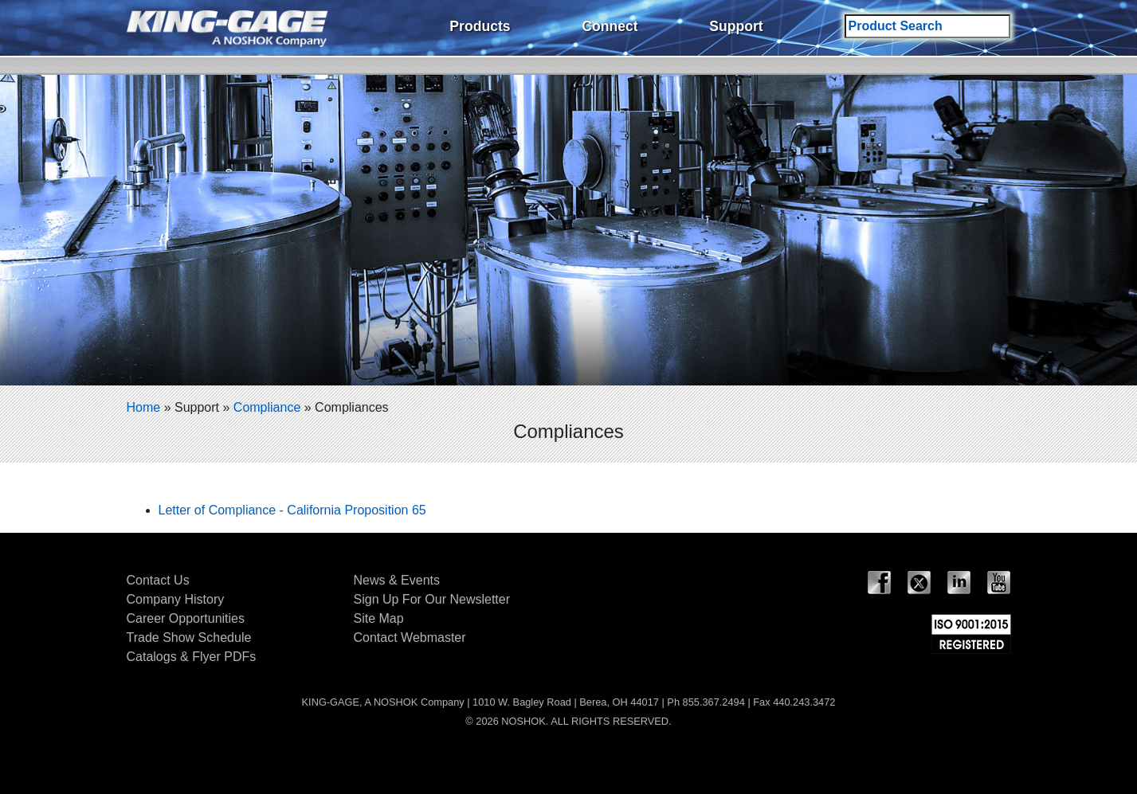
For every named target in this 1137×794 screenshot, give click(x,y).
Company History (176, 599)
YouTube (999, 583)
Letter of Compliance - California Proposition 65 (292, 510)
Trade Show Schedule (189, 637)
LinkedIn (959, 583)
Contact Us (158, 580)
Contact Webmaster (410, 637)
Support (736, 26)
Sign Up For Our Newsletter (432, 599)
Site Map (379, 618)
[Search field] (927, 26)
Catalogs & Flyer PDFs (192, 656)
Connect (609, 26)
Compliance (266, 407)
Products (479, 26)
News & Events (397, 580)
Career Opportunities (186, 618)
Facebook (880, 583)
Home (144, 407)
